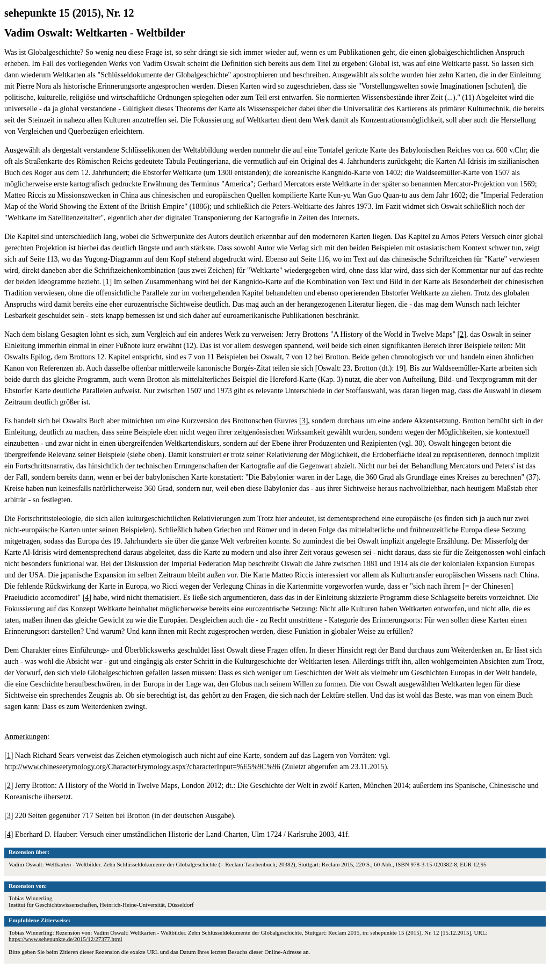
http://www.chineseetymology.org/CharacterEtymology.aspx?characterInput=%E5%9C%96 (142, 767)
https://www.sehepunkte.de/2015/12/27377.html (65, 939)
